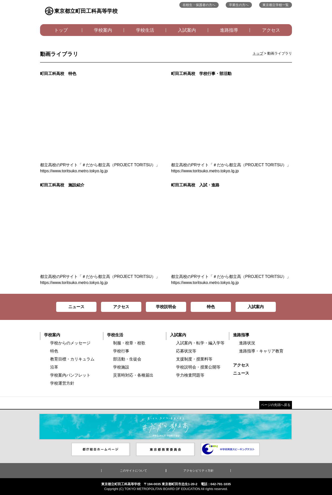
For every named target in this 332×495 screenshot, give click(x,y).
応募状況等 (186, 351)
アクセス (271, 30)
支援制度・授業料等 (194, 359)
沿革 (54, 367)
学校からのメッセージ (70, 343)
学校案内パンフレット (70, 375)
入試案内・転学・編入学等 (200, 343)
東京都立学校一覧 (275, 5)
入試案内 (187, 30)
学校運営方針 (62, 383)
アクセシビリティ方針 (198, 470)
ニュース (241, 373)
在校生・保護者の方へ (199, 5)
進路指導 (229, 30)
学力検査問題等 (190, 375)
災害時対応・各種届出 (133, 375)
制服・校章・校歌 (129, 343)
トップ (61, 30)
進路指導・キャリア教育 (261, 351)
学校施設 (121, 367)
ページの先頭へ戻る (275, 405)
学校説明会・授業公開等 (198, 367)
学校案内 (103, 30)
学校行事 (121, 351)
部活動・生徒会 (127, 359)
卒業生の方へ (239, 5)
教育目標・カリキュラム (72, 359)
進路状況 (247, 343)
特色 (54, 351)
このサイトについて (133, 470)
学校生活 (145, 30)
